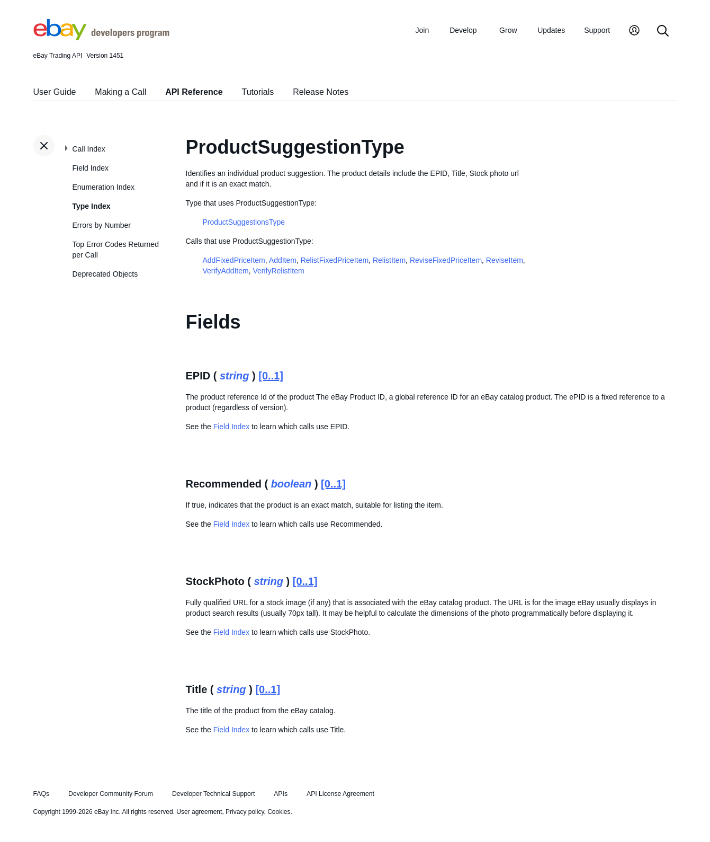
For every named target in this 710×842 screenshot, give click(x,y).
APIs (280, 793)
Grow (508, 30)
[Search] (663, 31)
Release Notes (320, 91)
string (234, 376)
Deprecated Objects (105, 274)
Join (422, 30)
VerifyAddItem (226, 271)
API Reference (194, 91)
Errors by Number (102, 225)
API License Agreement (340, 793)
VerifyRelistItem (278, 271)
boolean (291, 484)
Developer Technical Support (213, 793)
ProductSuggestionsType (244, 222)
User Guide (54, 91)
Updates (551, 30)
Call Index (89, 149)
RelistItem (389, 260)
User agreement (199, 812)
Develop (463, 30)
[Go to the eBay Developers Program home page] (101, 37)
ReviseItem (504, 260)
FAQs (41, 793)
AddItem (282, 260)
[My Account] (634, 31)
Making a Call (120, 91)
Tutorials (258, 91)
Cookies (278, 812)
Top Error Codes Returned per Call (116, 249)
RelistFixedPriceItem (335, 260)
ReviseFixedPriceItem (446, 260)
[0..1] (270, 376)
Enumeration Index (104, 187)
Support (597, 30)
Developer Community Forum (110, 793)
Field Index (91, 168)
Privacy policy (245, 812)
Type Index (92, 206)
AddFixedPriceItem (234, 260)
